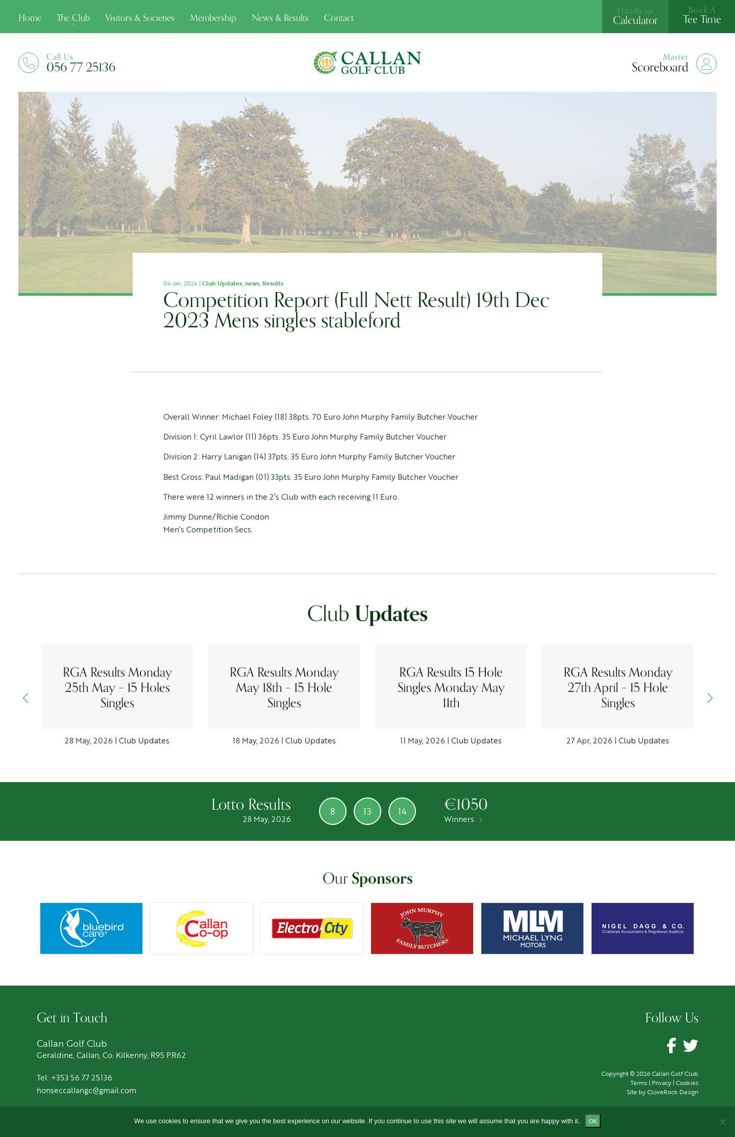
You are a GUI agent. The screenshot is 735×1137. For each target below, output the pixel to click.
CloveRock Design (672, 1091)
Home (29, 17)
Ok (593, 1121)
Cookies (687, 1082)
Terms (638, 1082)
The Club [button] (73, 17)
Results (272, 283)
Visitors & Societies (140, 17)
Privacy (661, 1082)
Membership (213, 17)
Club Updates (222, 283)
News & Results (280, 17)
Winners (463, 818)
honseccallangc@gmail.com (86, 1090)
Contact (339, 17)
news (252, 283)
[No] (722, 1122)
